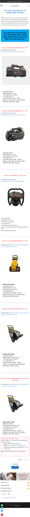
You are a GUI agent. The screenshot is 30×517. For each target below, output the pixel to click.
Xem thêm (15, 467)
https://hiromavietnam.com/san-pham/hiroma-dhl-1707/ (13, 51)
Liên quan (15, 464)
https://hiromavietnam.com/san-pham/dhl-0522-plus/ (12, 181)
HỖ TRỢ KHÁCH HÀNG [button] (15, 482)
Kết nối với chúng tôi (6, 484)
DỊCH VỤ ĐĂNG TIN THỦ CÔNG (9, 491)
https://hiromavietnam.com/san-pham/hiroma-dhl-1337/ (13, 114)
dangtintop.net (17, 499)
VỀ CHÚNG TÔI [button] (15, 476)
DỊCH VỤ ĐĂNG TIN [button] (15, 479)
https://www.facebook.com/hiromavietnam (17, 445)
